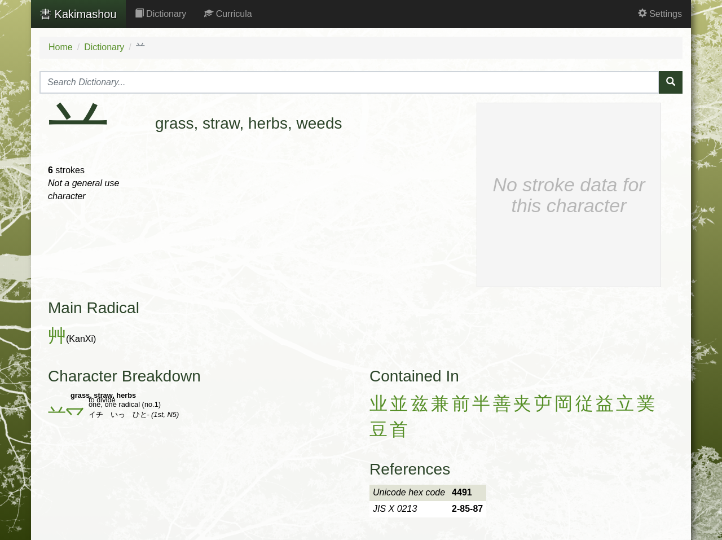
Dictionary (161, 14)
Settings (660, 14)
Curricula (228, 14)
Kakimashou (78, 14)
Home (61, 47)
